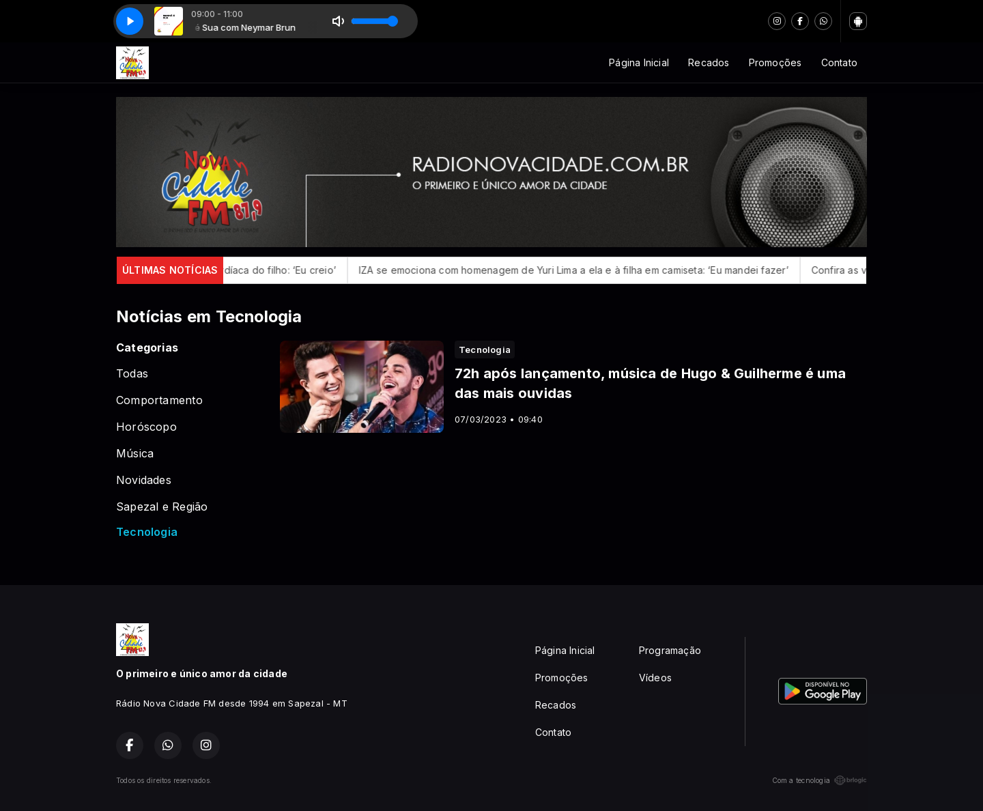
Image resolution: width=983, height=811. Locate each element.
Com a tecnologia (819, 780)
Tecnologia (146, 532)
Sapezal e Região (162, 506)
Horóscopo (146, 427)
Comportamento (159, 400)
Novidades (143, 480)
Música (135, 453)
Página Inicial (639, 62)
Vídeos (655, 677)
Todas (132, 373)
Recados (708, 62)
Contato (839, 62)
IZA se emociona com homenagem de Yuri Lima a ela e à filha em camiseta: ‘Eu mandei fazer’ (588, 270)
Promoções (775, 62)
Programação (670, 650)
